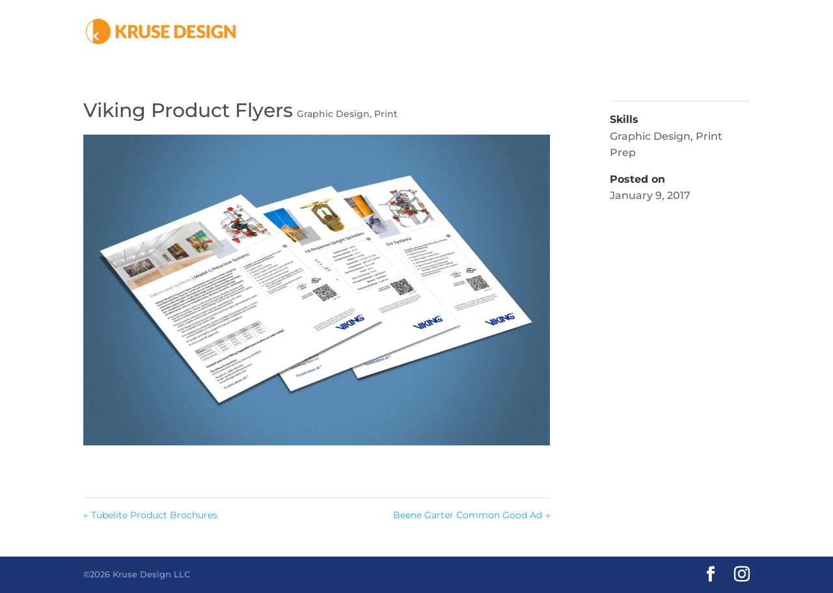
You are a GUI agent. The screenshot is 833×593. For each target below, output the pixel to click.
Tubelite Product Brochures (150, 515)
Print (386, 114)
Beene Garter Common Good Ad (471, 515)
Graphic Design (333, 114)
